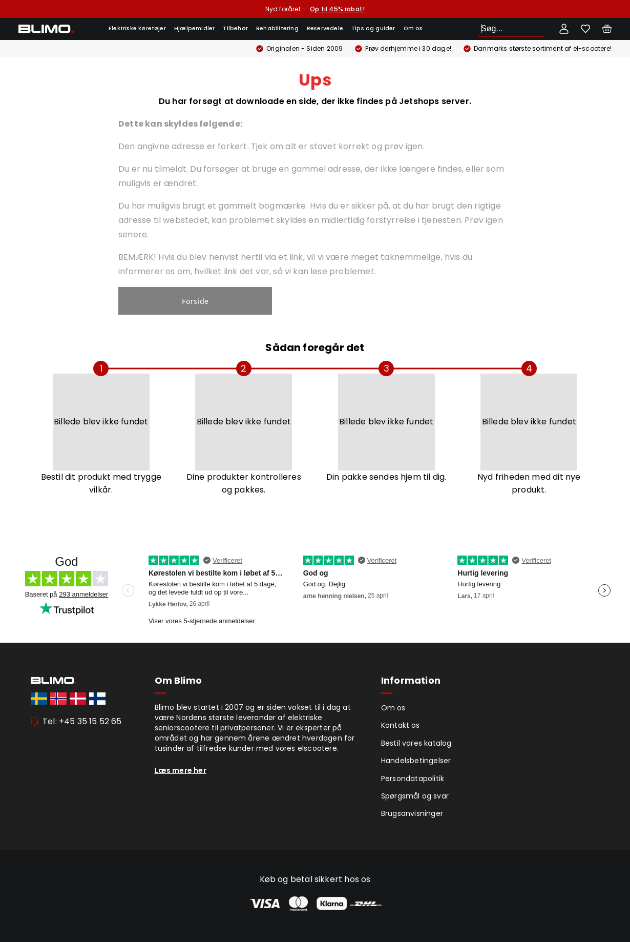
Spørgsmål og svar (415, 796)
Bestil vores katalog (416, 743)
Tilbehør (235, 28)
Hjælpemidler (194, 28)
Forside (195, 301)
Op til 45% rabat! (337, 9)
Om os (413, 28)
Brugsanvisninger (412, 813)
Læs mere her (180, 770)
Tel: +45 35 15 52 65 (82, 721)
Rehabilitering (277, 28)
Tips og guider (373, 28)
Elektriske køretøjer (137, 28)
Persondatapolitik (412, 778)
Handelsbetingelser (416, 760)
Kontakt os (400, 725)
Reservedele (325, 28)
